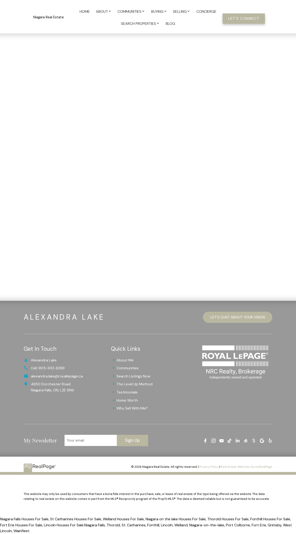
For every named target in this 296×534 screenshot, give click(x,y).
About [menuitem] (102, 11)
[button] (244, 18)
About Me (125, 360)
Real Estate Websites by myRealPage (246, 467)
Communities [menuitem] (129, 11)
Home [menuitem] (85, 11)
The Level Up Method (135, 384)
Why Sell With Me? (132, 408)
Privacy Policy (209, 467)
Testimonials (127, 392)
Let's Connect (244, 18)
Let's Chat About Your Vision (237, 317)
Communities (128, 368)
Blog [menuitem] (170, 23)
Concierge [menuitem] (206, 11)
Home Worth (127, 400)
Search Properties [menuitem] (138, 23)
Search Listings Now (133, 376)
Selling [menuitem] (180, 11)
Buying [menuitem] (157, 11)
